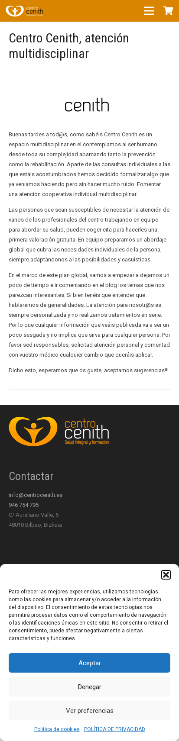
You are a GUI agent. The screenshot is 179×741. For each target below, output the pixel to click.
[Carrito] (168, 11)
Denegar (89, 687)
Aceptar (89, 663)
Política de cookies (57, 729)
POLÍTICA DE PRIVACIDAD (114, 729)
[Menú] (149, 11)
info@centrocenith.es (35, 495)
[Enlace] (24, 10)
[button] (166, 574)
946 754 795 (24, 505)
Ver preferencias (90, 711)
